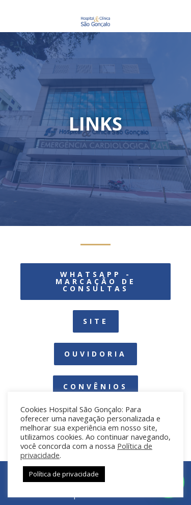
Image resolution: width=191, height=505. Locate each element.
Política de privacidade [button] (64, 473)
